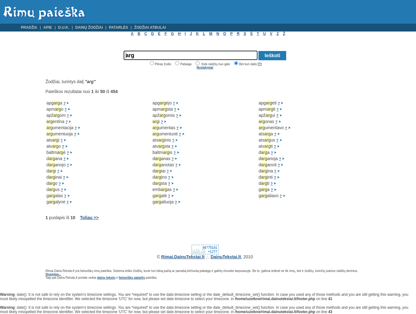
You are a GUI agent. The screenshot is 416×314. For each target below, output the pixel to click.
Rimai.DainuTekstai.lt (183, 256)
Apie (47, 27)
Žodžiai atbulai (150, 27)
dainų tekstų (106, 277)
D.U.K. (63, 27)
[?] (259, 64)
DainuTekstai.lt (226, 256)
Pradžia (29, 27)
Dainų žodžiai (89, 27)
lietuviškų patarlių (132, 277)
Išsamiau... (53, 274)
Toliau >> (89, 217)
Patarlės (118, 27)
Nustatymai (205, 67)
